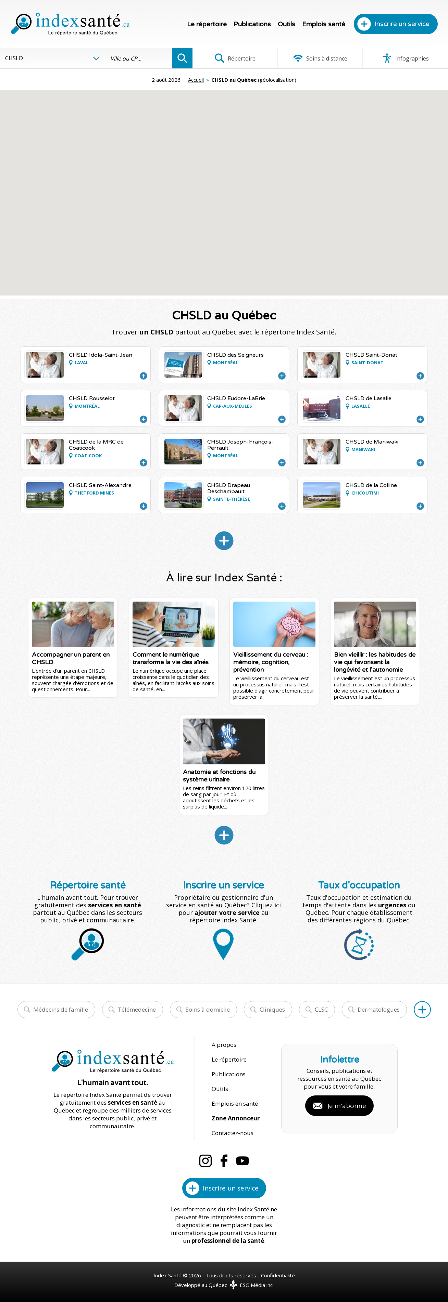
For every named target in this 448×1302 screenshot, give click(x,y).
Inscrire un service (402, 24)
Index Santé (167, 1275)
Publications (252, 24)
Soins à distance (320, 58)
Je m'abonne (346, 1105)
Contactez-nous (232, 1133)
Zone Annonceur (236, 1118)
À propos (224, 1045)
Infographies (405, 58)
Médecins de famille (60, 1009)
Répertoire (235, 58)
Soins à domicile (208, 1009)
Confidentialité (278, 1275)
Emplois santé (323, 24)
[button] (161, 184)
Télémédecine (137, 1009)
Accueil (196, 79)
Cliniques (272, 1009)
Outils (286, 24)
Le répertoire (207, 24)
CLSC (321, 1009)
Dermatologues (379, 1009)
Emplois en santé (235, 1103)
